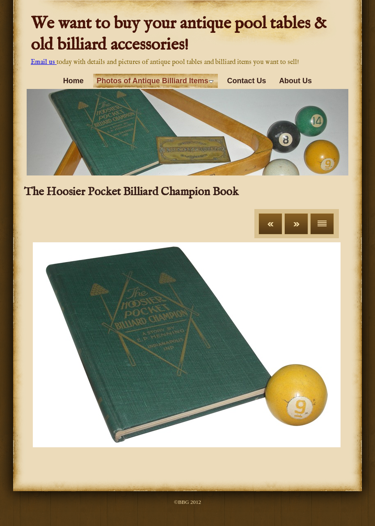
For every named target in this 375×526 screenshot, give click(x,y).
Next (296, 224)
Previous (270, 224)
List (322, 224)
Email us (44, 62)
